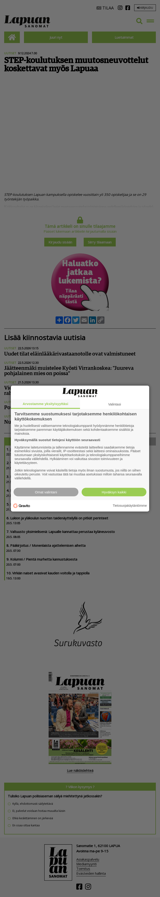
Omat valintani (46, 492)
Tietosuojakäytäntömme (130, 505)
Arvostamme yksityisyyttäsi (45, 404)
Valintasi (114, 404)
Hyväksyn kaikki (114, 492)
